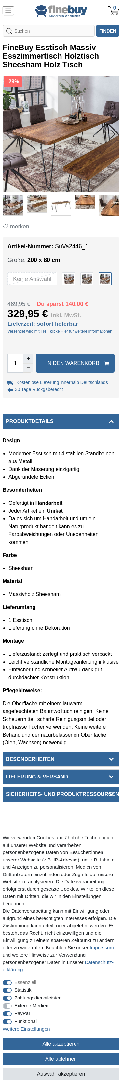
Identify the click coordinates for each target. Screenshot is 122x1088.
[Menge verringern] (28, 367)
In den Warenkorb (77, 363)
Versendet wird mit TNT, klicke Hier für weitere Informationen (59, 331)
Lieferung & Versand (37, 776)
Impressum (102, 947)
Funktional (25, 1021)
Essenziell (25, 982)
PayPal (22, 1013)
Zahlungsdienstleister (37, 997)
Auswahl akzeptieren (61, 1074)
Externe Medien (31, 1005)
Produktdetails (29, 421)
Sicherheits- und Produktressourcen (62, 794)
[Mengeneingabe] (15, 363)
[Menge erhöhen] (28, 358)
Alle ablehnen (61, 1059)
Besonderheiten (30, 759)
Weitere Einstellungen (26, 1029)
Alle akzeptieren (61, 1044)
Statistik (23, 990)
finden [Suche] (107, 31)
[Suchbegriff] (49, 31)
